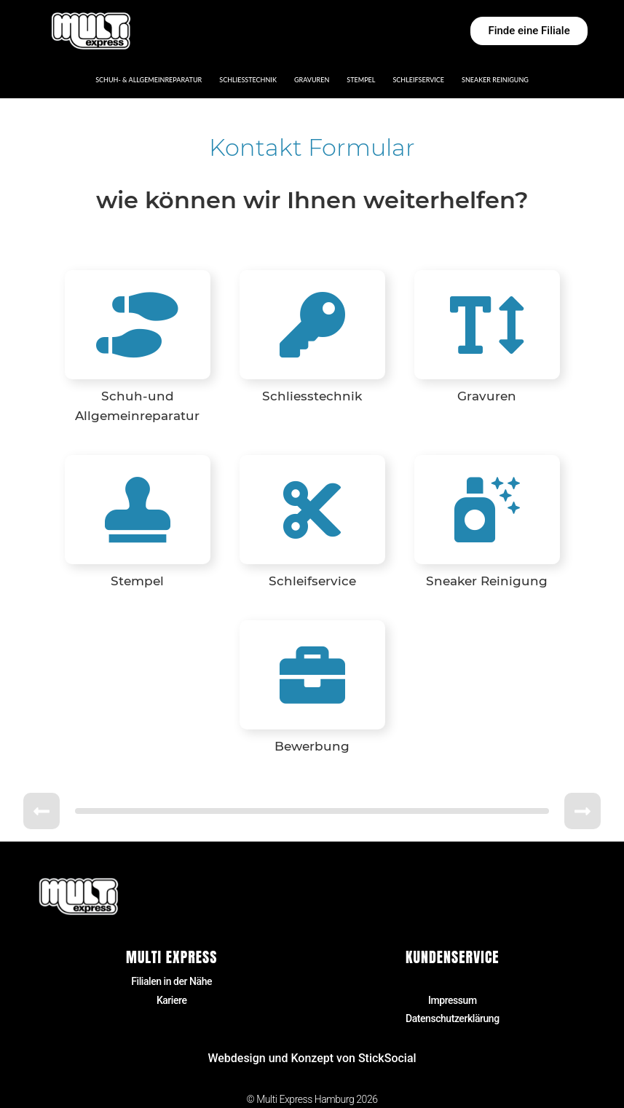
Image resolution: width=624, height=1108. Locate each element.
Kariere (172, 1000)
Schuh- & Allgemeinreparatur (148, 80)
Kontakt (452, 981)
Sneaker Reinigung (495, 80)
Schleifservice (418, 80)
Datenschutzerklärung (452, 1018)
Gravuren (311, 80)
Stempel (361, 80)
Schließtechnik (248, 80)
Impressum (452, 1000)
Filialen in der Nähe (171, 981)
